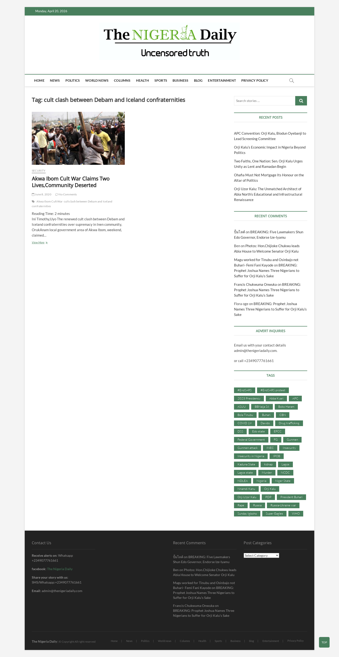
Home (39, 80)
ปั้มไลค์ (239, 232)
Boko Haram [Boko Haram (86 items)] (286, 406)
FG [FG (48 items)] (276, 439)
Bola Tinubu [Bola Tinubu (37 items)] (245, 415)
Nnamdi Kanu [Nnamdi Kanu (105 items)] (246, 489)
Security (39, 170)
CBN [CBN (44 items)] (282, 415)
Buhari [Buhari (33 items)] (266, 415)
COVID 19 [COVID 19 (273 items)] (245, 423)
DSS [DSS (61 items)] (240, 431)
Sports (160, 80)
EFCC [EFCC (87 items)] (278, 431)
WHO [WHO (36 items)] (296, 513)
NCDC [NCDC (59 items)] (285, 472)
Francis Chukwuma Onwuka (255, 284)
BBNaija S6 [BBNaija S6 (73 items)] (262, 406)
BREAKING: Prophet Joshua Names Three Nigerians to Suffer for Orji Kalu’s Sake (266, 270)
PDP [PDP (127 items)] (268, 497)
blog (198, 80)
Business (181, 80)
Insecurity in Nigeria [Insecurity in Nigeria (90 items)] (251, 456)
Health (142, 80)
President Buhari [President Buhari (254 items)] (291, 497)
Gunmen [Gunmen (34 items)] (292, 439)
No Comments (66, 194)
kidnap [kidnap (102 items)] (268, 464)
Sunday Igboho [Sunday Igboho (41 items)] (247, 513)
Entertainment (222, 80)
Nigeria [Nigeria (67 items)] (261, 481)
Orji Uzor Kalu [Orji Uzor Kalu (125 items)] (247, 497)
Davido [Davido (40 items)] (265, 423)
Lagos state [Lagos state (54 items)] (245, 472)
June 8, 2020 (41, 194)
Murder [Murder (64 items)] (267, 472)
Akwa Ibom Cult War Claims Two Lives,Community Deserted (70, 182)
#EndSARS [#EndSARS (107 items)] (245, 390)
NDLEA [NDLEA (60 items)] (243, 481)
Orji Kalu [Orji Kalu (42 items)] (270, 489)
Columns (122, 80)
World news (97, 80)
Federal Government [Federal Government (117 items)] (251, 439)
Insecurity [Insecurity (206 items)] (289, 448)
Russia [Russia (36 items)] (257, 505)
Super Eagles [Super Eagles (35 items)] (274, 513)
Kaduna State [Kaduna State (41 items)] (246, 464)
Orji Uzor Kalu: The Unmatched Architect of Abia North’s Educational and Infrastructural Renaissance (268, 194)
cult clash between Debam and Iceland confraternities (72, 204)
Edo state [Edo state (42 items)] (258, 431)
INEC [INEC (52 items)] (270, 448)
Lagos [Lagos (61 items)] (285, 464)
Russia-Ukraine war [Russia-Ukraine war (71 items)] (283, 505)
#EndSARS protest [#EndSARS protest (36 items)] (273, 390)
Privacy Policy (254, 80)
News (55, 80)
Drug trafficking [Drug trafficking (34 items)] (289, 423)
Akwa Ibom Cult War (49, 201)
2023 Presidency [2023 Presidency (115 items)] (249, 398)
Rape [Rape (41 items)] (241, 505)
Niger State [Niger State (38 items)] (283, 481)
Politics (72, 80)
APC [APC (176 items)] (295, 398)
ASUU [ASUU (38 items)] (242, 406)
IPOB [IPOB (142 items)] (276, 456)
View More (48, 242)
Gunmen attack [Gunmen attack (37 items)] (248, 448)
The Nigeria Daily (60, 569)
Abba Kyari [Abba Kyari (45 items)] (276, 398)
